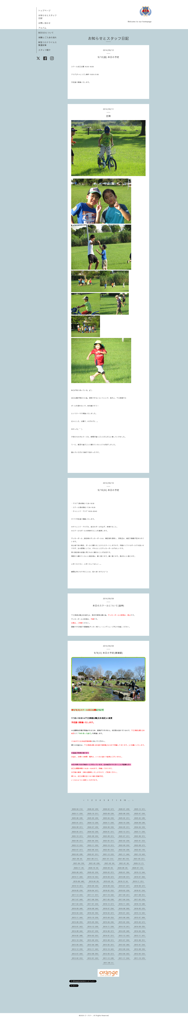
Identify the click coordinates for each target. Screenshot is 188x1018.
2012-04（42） (124, 954)
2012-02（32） (78, 958)
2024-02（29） (93, 832)
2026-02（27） (109, 809)
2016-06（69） (124, 908)
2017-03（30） (140, 899)
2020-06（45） (78, 872)
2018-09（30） (93, 886)
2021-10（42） (140, 854)
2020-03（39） (93, 872)
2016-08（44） (93, 908)
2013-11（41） (140, 935)
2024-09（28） (140, 823)
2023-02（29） (124, 841)
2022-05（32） (109, 850)
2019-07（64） (140, 877)
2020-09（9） (108, 868)
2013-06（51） (140, 940)
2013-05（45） (78, 945)
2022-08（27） (140, 845)
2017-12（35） (78, 895)
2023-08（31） (109, 836)
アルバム (42, 27)
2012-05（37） (109, 954)
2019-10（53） (93, 877)
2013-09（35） (93, 940)
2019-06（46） (79, 881)
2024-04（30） (140, 827)
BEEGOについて (46, 32)
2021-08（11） (93, 859)
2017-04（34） (124, 899)
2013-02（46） (124, 945)
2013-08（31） (109, 940)
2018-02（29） (124, 890)
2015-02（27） (140, 922)
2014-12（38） (93, 926)
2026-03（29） (93, 809)
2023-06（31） (140, 836)
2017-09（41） (124, 895)
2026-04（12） (78, 809)
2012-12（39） (78, 949)
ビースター (88, 1015)
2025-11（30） (78, 813)
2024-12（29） (93, 823)
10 (125, 800)
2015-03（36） (124, 922)
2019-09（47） (109, 877)
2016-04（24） (78, 913)
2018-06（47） (140, 886)
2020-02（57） (109, 872)
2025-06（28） (78, 818)
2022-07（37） (78, 850)
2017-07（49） (78, 899)
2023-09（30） (93, 836)
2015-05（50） (93, 922)
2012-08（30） (140, 949)
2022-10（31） (109, 845)
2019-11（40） (78, 877)
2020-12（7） (139, 863)
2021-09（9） (77, 859)
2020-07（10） (138, 868)
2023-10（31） (78, 836)
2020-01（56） (124, 872)
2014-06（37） (109, 931)
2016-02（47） (109, 913)
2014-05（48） (124, 931)
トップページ (44, 10)
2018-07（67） (124, 886)
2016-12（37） (109, 904)
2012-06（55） (93, 954)
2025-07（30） (140, 813)
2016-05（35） (140, 908)
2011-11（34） (124, 958)
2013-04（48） (93, 945)
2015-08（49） (124, 917)
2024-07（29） (93, 827)
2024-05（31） (124, 827)
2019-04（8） (94, 881)
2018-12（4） (123, 881)
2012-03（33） (140, 954)
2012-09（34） (124, 949)
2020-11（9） (79, 868)
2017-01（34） (93, 904)
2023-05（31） (78, 841)
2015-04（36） (109, 922)
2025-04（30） (109, 818)
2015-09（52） (109, 917)
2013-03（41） (109, 945)
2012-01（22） (93, 958)
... (129, 800)
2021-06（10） (124, 859)
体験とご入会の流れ (47, 37)
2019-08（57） (124, 877)
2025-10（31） (93, 813)
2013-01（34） (140, 945)
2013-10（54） (78, 940)
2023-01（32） (140, 841)
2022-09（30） (124, 845)
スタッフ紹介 (44, 50)
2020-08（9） (123, 868)
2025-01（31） (78, 823)
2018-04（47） (93, 890)
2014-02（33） (93, 935)
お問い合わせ (44, 23)
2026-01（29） (124, 809)
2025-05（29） (93, 818)
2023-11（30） (140, 832)
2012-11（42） (93, 949)
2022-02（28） (78, 854)
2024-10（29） (124, 823)
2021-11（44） (124, 854)
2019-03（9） (109, 881)
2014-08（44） (78, 931)
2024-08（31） (78, 827)
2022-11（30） (93, 845)
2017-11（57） (93, 895)
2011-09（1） (109, 963)
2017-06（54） (93, 899)
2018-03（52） (109, 890)
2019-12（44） (140, 872)
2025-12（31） (140, 809)
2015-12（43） (140, 913)
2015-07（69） (140, 917)
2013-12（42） (124, 935)
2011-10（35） (140, 958)
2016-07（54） (109, 908)
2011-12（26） (109, 958)
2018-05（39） (78, 890)
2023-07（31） (124, 836)
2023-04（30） (93, 841)
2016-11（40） (124, 904)
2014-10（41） (124, 926)
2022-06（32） (93, 850)
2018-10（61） (78, 886)
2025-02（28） (140, 818)
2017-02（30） (78, 904)
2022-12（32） (78, 845)
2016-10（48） (140, 904)
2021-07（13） (108, 859)
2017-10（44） (109, 895)
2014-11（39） (109, 926)
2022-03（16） (140, 850)
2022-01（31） (93, 854)
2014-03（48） (78, 935)
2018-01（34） (140, 890)
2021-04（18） (79, 863)
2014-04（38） (140, 931)
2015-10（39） (93, 917)
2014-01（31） (109, 935)
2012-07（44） (78, 954)
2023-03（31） (109, 841)
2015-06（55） (78, 922)
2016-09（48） (78, 908)
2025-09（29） (109, 813)
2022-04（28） (124, 850)
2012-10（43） (109, 949)
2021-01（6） (124, 863)
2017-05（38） (109, 899)
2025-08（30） (124, 813)
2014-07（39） (93, 931)
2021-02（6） (110, 863)
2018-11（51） (138, 881)
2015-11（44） (78, 917)
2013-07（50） (124, 940)
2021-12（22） (109, 854)
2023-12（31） (124, 832)
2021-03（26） (95, 863)
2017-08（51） (140, 895)
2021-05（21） (139, 859)
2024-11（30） (109, 823)
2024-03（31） (78, 832)
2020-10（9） (93, 868)
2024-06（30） (109, 827)
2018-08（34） (109, 886)
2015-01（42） (78, 926)
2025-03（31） (124, 818)
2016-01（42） (124, 913)
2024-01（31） (109, 832)
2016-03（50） (93, 913)
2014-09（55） (140, 926)
